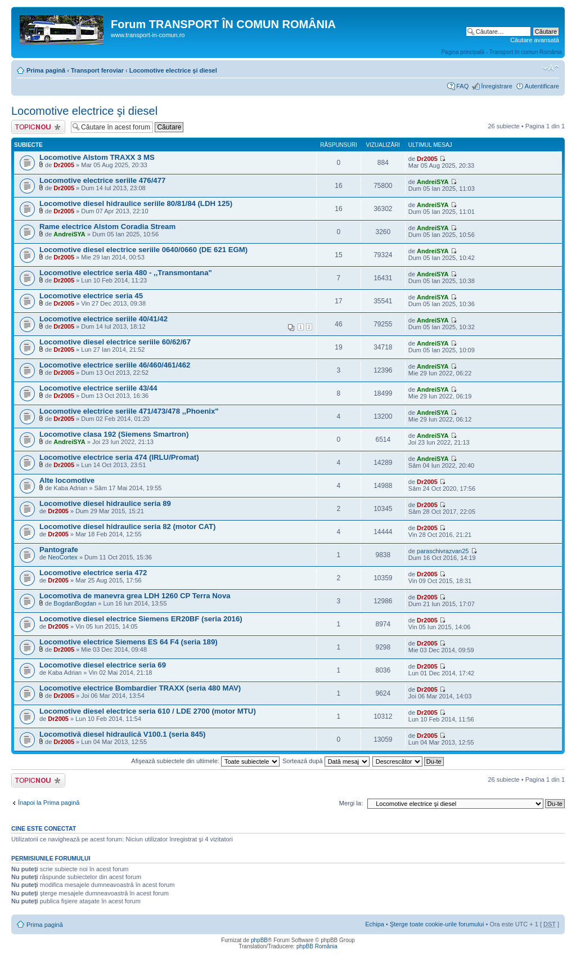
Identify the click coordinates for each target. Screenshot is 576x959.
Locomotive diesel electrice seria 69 (102, 665)
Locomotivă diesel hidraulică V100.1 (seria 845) (122, 734)
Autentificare (542, 86)
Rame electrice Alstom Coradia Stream (107, 226)
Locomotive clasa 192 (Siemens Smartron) (113, 434)
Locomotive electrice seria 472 (93, 572)
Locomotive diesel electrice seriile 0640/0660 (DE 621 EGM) (143, 249)
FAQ (462, 86)
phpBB (259, 940)
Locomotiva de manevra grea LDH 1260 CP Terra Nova (135, 595)
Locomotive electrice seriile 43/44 (98, 388)
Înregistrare (496, 86)
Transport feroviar (97, 70)
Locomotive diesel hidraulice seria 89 (105, 503)
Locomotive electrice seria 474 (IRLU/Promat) (119, 457)
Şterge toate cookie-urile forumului (437, 924)
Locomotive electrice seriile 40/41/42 (103, 319)
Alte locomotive (66, 480)
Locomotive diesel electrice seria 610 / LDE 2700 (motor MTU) (147, 711)
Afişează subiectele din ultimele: (205, 761)
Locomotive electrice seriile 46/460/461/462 (114, 365)
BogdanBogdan (74, 603)
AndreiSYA (432, 181)
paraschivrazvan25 (443, 551)
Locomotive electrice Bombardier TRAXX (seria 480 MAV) (140, 688)
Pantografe (58, 549)
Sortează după (326, 761)
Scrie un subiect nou (38, 127)
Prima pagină (45, 70)
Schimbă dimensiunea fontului (551, 68)
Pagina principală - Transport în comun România (501, 52)
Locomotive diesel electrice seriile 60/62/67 (115, 342)
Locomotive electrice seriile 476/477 (102, 180)
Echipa (374, 924)
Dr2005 (63, 165)
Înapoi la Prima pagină (48, 802)
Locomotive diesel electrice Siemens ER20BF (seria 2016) (140, 619)
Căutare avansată (534, 40)
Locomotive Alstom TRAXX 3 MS (97, 157)
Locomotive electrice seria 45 (91, 296)
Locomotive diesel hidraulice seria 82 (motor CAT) (127, 526)
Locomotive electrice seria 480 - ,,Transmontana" (125, 272)
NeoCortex (63, 557)
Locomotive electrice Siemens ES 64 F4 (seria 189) (128, 642)
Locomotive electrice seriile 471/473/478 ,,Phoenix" (129, 411)
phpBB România (317, 946)
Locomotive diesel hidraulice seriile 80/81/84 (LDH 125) (135, 203)
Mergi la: (351, 803)
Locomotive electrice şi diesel (173, 70)
